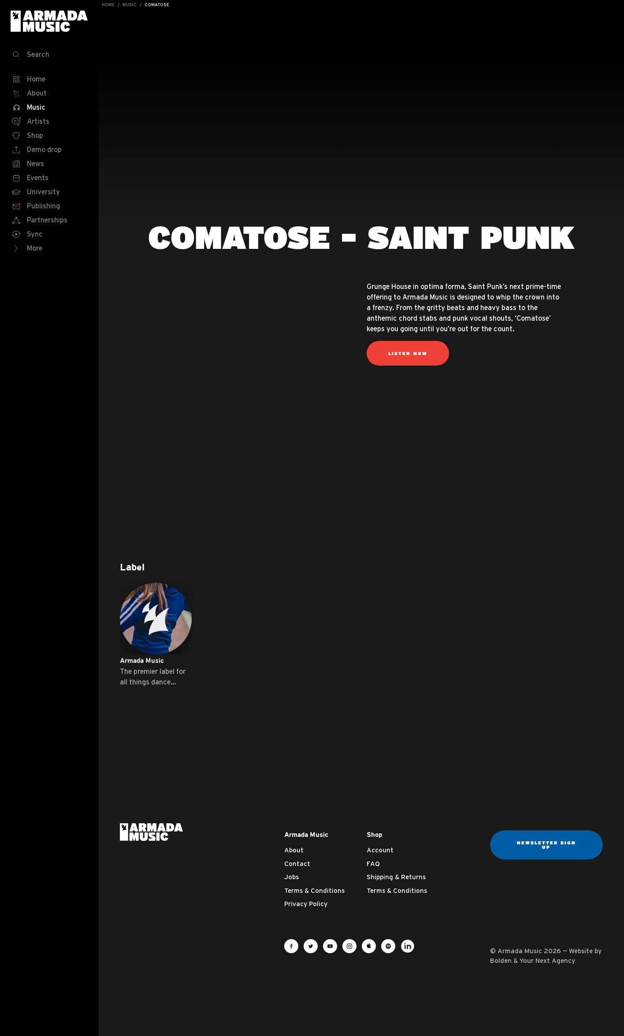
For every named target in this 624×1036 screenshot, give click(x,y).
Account (380, 850)
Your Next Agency (547, 960)
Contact (297, 863)
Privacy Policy (305, 903)
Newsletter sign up (546, 845)
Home (108, 4)
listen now (407, 353)
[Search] (49, 55)
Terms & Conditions (314, 890)
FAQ (373, 863)
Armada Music (49, 21)
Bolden (501, 960)
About (294, 850)
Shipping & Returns (396, 877)
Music (130, 4)
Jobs (291, 877)
